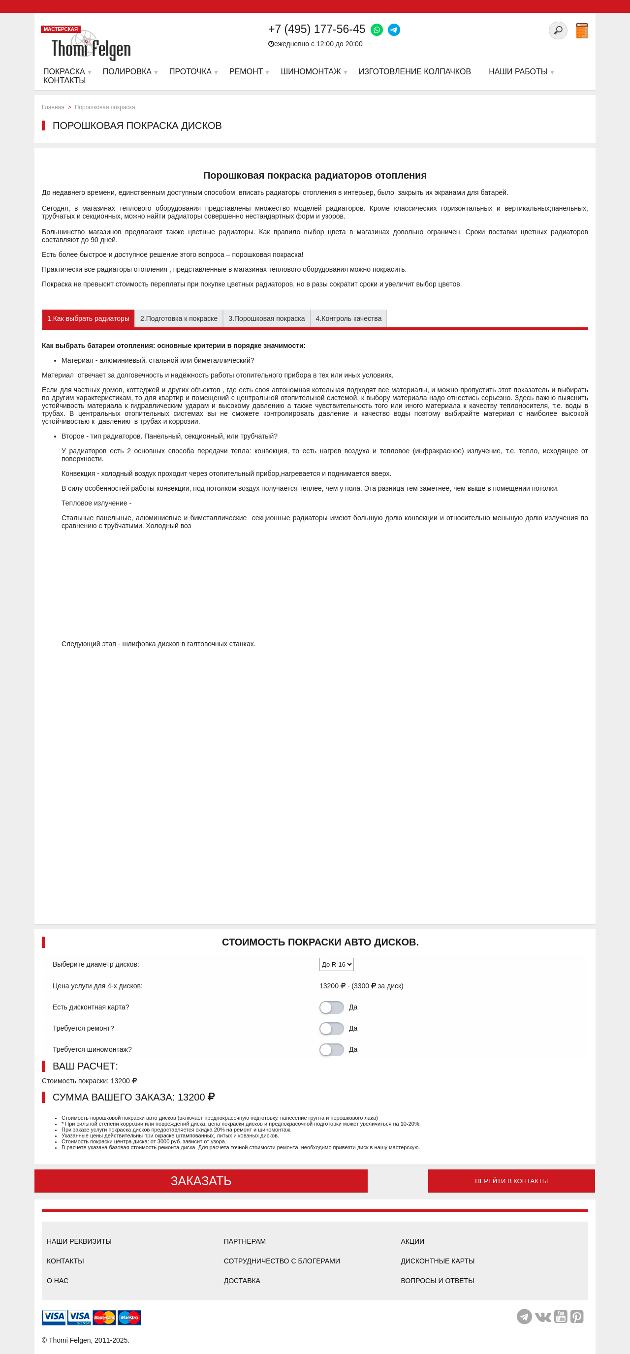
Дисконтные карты (437, 1261)
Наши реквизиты (79, 1241)
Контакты (65, 1261)
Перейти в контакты (511, 1181)
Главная (53, 107)
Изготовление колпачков (415, 71)
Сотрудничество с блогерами (282, 1261)
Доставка (242, 1281)
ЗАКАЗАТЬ (200, 1181)
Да (353, 1007)
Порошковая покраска (105, 107)
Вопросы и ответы (437, 1281)
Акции (412, 1241)
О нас (57, 1281)
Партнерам (245, 1241)
